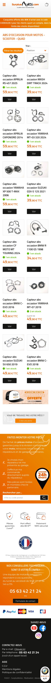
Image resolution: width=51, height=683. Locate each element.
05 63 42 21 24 (25, 591)
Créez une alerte (25, 420)
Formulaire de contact (25, 601)
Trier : (28, 45)
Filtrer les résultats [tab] (13, 50)
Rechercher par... (12, 492)
